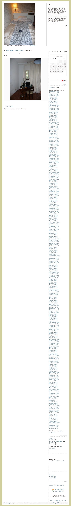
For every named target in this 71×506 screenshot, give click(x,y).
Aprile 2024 (53, 399)
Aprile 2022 (53, 365)
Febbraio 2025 (54, 413)
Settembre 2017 (54, 289)
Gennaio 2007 (53, 111)
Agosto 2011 (53, 187)
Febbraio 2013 (54, 212)
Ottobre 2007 (53, 123)
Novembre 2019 (54, 325)
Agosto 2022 (53, 371)
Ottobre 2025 (53, 424)
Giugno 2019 (53, 318)
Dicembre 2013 (54, 226)
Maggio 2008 (53, 133)
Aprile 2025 (53, 415)
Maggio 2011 (53, 183)
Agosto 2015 (53, 254)
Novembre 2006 (54, 108)
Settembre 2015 (54, 255)
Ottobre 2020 (53, 340)
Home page (7, 503)
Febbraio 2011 (54, 179)
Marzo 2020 (52, 331)
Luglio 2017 (53, 286)
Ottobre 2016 (53, 274)
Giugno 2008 (53, 134)
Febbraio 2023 (54, 379)
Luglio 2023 (53, 386)
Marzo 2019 (52, 314)
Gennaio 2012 (53, 194)
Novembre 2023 (54, 392)
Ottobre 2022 (53, 374)
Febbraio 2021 (54, 346)
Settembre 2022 (54, 372)
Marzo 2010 (52, 164)
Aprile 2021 (53, 349)
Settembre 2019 (54, 322)
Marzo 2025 (52, 414)
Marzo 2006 (52, 97)
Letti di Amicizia (55, 441)
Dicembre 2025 (54, 427)
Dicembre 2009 (54, 159)
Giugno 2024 (53, 401)
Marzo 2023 (52, 381)
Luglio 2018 (53, 303)
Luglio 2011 (53, 186)
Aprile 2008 (53, 132)
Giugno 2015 (53, 251)
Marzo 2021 (52, 347)
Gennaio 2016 (53, 261)
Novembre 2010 (54, 175)
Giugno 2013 (53, 218)
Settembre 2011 (54, 189)
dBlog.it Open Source (56, 485)
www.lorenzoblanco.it (56, 461)
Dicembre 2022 (54, 376)
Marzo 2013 (52, 214)
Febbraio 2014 (54, 229)
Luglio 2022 (53, 370)
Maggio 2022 (53, 367)
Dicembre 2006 (54, 109)
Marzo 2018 (52, 297)
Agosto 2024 (53, 404)
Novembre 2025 (54, 425)
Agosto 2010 (53, 171)
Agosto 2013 (53, 221)
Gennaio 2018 (53, 294)
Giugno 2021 (53, 351)
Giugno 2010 (53, 168)
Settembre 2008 (54, 139)
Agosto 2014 (53, 237)
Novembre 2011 (54, 191)
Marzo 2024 (52, 397)
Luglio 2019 (53, 319)
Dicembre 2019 (54, 326)
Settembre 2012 (54, 205)
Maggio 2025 (53, 417)
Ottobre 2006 (53, 107)
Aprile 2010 (53, 165)
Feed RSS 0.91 (58, 489)
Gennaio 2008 (53, 127)
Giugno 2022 (53, 368)
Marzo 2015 (52, 247)
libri (51, 442)
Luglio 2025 (53, 420)
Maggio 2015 (53, 250)
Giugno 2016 (53, 268)
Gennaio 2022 (53, 361)
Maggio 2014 (53, 233)
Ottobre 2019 (53, 324)
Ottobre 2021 (53, 357)
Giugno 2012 (53, 201)
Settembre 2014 (54, 239)
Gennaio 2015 (53, 244)
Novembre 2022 (54, 375)
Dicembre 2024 (54, 410)
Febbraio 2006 (54, 95)
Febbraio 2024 (54, 396)
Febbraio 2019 (54, 312)
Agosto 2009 (53, 154)
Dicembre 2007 (54, 126)
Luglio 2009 (53, 152)
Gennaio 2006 (53, 94)
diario (51, 87)
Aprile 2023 (53, 382)
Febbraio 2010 (54, 162)
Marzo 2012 (52, 197)
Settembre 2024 (54, 406)
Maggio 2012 (53, 200)
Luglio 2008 (53, 136)
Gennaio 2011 (53, 178)
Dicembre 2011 (54, 193)
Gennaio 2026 (53, 428)
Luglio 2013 (53, 219)
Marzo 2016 (52, 264)
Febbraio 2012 (54, 196)
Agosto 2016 (53, 271)
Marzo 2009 (52, 147)
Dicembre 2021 (54, 360)
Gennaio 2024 (53, 395)
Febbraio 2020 (54, 329)
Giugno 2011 (53, 184)
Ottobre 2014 (53, 240)
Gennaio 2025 (53, 411)
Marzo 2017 (52, 280)
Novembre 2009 (54, 158)
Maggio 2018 (53, 300)
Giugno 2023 (53, 385)
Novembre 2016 (54, 275)
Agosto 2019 (53, 321)
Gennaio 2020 (53, 328)
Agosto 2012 (53, 204)
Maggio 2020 (53, 333)
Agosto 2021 (53, 354)
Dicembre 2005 (54, 93)
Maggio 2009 (53, 150)
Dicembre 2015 (54, 260)
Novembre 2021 (54, 358)
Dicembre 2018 (54, 310)
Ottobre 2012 (53, 207)
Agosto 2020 (53, 338)
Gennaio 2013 (53, 211)
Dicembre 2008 (54, 143)
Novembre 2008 (54, 141)
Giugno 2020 (53, 335)
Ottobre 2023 (53, 390)
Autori (51, 475)
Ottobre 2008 (53, 140)
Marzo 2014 (52, 230)
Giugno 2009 (53, 151)
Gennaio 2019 (53, 311)
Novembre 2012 (54, 208)
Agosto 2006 (53, 104)
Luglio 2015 (53, 253)
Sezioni (9, 106)
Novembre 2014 (54, 242)
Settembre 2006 (54, 105)
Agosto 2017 (53, 287)
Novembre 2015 (54, 258)
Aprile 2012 (53, 198)
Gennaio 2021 (53, 344)
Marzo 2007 (52, 114)
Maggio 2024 (53, 400)
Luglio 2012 (53, 203)
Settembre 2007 (54, 122)
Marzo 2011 (52, 180)
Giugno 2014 (53, 235)
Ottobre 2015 (53, 257)
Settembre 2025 (54, 422)
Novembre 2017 (54, 292)
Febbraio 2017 (54, 279)
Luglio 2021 (53, 353)
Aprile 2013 (53, 215)
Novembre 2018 (54, 308)
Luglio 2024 (53, 403)
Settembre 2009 (54, 155)
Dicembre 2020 (54, 343)
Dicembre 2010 (54, 176)
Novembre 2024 (54, 408)
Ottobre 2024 (53, 407)
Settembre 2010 (54, 172)
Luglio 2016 (53, 269)
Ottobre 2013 (53, 223)
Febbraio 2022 (54, 363)
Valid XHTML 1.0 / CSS (58, 500)
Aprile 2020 (53, 332)
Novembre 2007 (54, 125)
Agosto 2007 (53, 120)
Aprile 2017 (53, 282)
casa (29, 53)
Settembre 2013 (54, 222)
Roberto (51, 444)
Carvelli (33, 45)
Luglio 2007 (53, 119)
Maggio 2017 (53, 283)
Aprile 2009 (53, 148)
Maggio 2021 (53, 350)
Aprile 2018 (53, 299)
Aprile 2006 (53, 98)
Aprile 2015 (53, 248)
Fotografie (19, 50)
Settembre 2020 (54, 339)
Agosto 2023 (53, 388)
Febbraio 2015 (54, 246)
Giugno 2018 (53, 301)
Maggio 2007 (53, 116)
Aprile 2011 (53, 182)
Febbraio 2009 (54, 146)
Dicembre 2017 (54, 293)
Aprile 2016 (53, 265)
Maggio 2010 (53, 166)
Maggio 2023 (53, 383)
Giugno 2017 (53, 285)
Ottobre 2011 (53, 190)
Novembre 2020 (54, 342)
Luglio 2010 (53, 169)
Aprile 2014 (53, 232)
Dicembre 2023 (54, 393)
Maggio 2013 (53, 216)
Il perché (52, 476)
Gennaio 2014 (53, 228)
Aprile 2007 (53, 115)
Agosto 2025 (53, 421)
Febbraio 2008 (54, 129)
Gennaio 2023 (53, 378)
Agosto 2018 (53, 304)
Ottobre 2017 (53, 290)
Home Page (9, 50)
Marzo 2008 (52, 130)
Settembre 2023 (54, 389)
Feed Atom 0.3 (58, 491)
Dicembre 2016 (54, 276)
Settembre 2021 (54, 356)
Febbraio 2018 (54, 296)
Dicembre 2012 (54, 210)
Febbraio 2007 (54, 112)
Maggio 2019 (53, 317)
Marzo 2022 (52, 364)
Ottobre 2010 (53, 173)
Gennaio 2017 (53, 278)
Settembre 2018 (54, 306)
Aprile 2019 (53, 315)
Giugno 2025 (53, 418)
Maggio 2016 (53, 267)
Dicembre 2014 (54, 243)
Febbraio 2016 (54, 262)
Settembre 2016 (54, 272)
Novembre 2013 (54, 225)
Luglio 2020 (53, 336)
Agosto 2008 (53, 137)
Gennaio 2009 (53, 144)
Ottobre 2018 (53, 307)
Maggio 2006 (53, 100)
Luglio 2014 (53, 236)
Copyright (52, 478)
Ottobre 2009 (53, 157)
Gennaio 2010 (53, 161)
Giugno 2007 (53, 118)
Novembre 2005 (54, 91)
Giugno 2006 (53, 101)
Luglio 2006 (53, 102)
